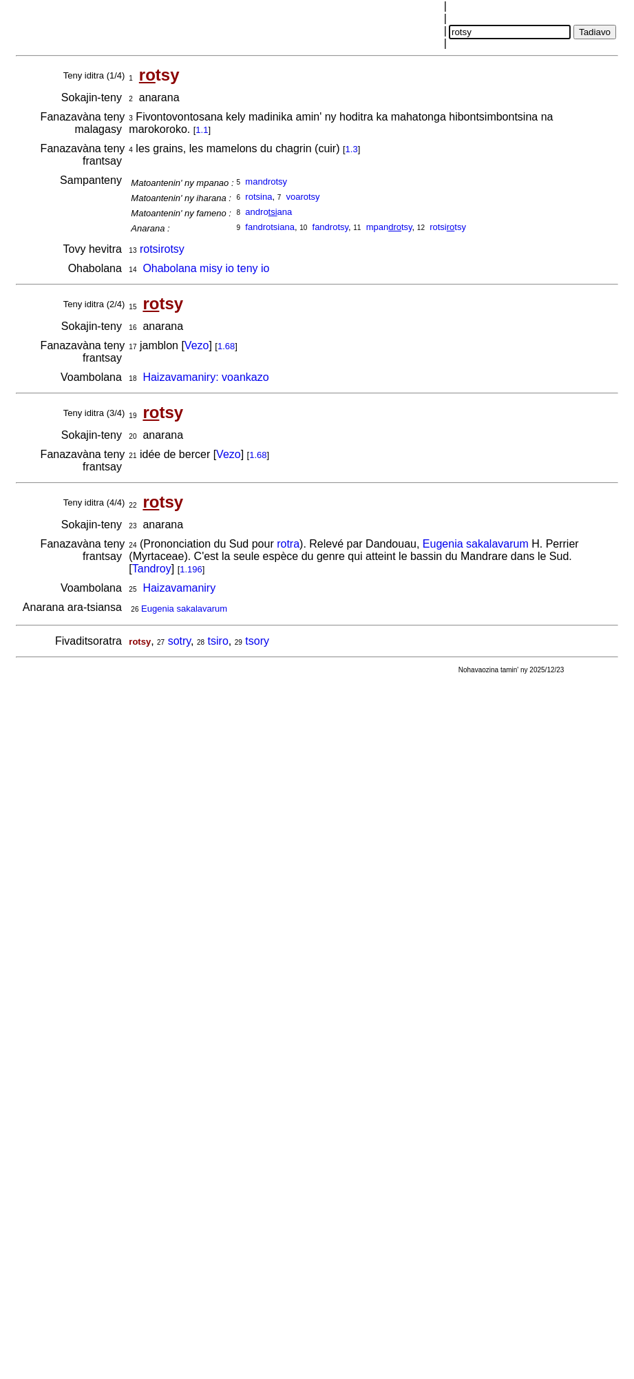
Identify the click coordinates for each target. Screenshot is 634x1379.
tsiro (218, 641)
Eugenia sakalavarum (476, 544)
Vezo (196, 345)
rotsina (258, 196)
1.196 (191, 569)
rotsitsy (448, 227)
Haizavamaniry (178, 588)
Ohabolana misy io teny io (205, 268)
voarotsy (302, 196)
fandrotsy (331, 227)
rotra (288, 544)
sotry (179, 641)
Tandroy (151, 568)
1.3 (352, 149)
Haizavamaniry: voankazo (205, 377)
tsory (257, 641)
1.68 (226, 346)
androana (268, 212)
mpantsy (389, 227)
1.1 (202, 130)
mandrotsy (266, 181)
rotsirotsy (162, 249)
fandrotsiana (270, 227)
